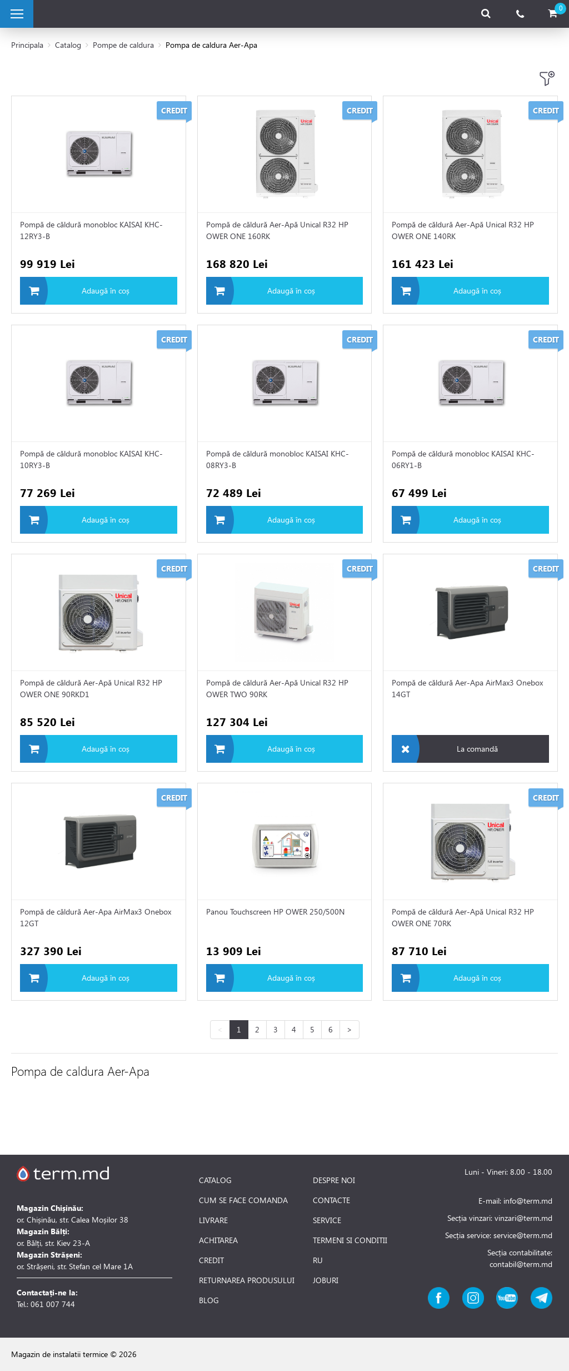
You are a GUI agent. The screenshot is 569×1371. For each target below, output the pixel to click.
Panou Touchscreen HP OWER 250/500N (275, 911)
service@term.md (522, 1235)
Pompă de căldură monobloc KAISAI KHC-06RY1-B (463, 459)
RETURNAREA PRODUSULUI (247, 1280)
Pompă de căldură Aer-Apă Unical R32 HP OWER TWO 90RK (277, 688)
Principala (27, 44)
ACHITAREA (218, 1240)
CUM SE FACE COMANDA (243, 1200)
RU (318, 1260)
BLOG (209, 1300)
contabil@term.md (521, 1264)
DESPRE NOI (334, 1180)
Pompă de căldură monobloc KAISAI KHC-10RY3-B (91, 459)
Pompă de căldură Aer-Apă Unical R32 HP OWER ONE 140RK (463, 230)
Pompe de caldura (123, 44)
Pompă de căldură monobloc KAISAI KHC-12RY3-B (91, 230)
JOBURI (325, 1280)
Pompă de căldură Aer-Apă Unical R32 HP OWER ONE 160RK (277, 230)
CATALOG (215, 1180)
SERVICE (327, 1220)
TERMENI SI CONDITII (350, 1240)
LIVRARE (213, 1220)
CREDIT (211, 1260)
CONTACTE (331, 1200)
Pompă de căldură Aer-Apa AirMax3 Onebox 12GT (95, 917)
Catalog (68, 44)
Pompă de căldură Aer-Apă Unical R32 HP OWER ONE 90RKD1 (91, 688)
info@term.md (527, 1200)
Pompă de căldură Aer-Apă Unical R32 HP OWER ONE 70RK (463, 917)
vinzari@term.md (523, 1218)
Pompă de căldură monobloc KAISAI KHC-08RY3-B (277, 459)
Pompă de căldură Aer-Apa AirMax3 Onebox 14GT (467, 688)
